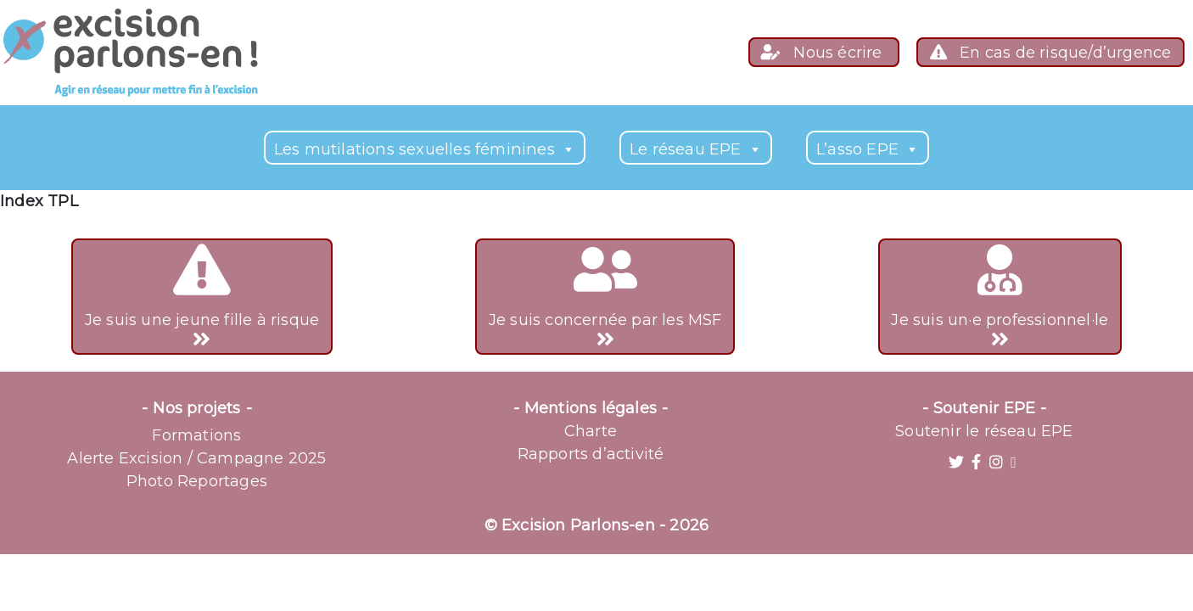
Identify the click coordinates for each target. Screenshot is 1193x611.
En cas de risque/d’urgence (1051, 52)
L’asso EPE (867, 149)
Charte (590, 431)
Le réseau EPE (696, 149)
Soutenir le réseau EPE (984, 431)
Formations (196, 435)
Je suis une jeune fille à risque (202, 297)
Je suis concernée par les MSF (605, 297)
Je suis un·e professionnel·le (999, 297)
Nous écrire (824, 52)
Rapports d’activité (591, 454)
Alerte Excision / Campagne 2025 (196, 458)
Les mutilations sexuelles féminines (424, 149)
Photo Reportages (196, 481)
